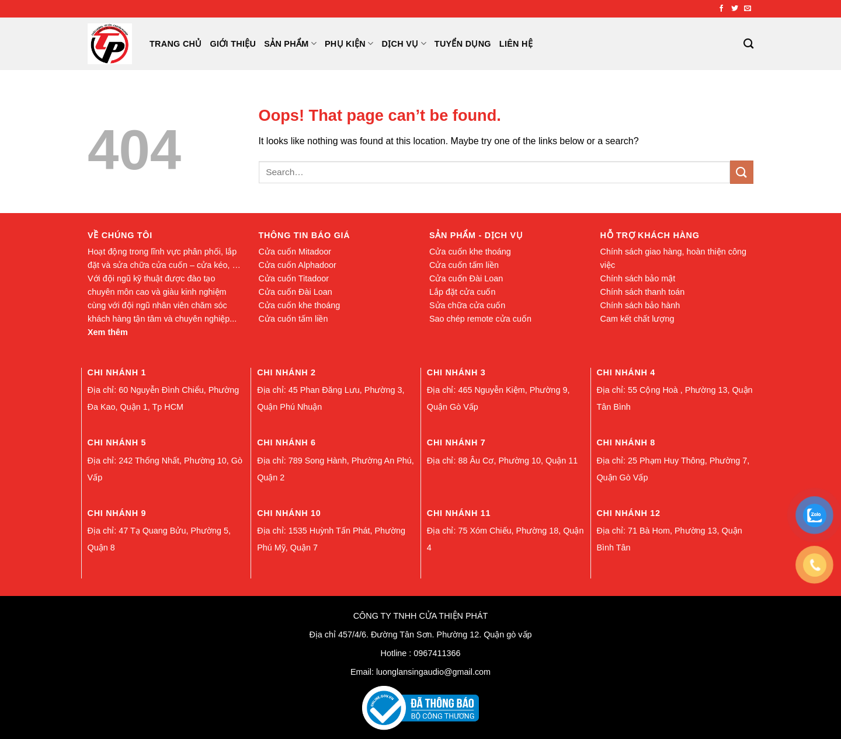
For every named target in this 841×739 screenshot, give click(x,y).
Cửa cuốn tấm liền (293, 318)
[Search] (748, 44)
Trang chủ (176, 43)
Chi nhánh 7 (456, 442)
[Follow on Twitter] (734, 9)
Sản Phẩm (290, 43)
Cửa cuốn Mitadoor (295, 251)
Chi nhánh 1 (117, 372)
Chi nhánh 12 (628, 513)
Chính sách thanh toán (642, 292)
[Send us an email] (747, 9)
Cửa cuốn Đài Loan (295, 292)
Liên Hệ (516, 43)
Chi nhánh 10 (289, 513)
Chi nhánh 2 (286, 372)
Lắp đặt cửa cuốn (462, 292)
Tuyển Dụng (463, 43)
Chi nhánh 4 (625, 372)
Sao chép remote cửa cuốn (480, 318)
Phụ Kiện (349, 43)
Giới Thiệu (233, 43)
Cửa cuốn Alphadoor (297, 265)
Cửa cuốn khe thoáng (299, 305)
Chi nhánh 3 (456, 372)
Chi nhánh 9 (117, 513)
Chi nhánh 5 (117, 442)
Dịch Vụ (404, 43)
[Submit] (741, 172)
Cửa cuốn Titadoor (294, 278)
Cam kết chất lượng (637, 318)
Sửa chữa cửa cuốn (467, 305)
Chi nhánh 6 (286, 442)
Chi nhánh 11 (459, 513)
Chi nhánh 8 (625, 442)
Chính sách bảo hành (640, 305)
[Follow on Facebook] (721, 9)
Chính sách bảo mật (638, 278)
